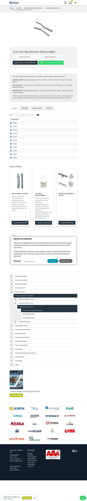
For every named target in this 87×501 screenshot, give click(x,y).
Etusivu (12, 8)
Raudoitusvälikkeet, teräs (26, 324)
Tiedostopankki (32, 481)
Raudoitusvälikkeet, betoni (52, 8)
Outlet (16, 385)
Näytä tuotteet (25, 57)
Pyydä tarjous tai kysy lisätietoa (25, 62)
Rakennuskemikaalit (21, 362)
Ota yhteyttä (27, 498)
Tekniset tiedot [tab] (37, 108)
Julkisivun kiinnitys (20, 312)
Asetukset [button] (53, 261)
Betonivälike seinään (28, 335)
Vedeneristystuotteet (21, 304)
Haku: (25, 115)
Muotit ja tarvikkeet (20, 354)
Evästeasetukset (15, 491)
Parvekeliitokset (19, 377)
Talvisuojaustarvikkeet (21, 366)
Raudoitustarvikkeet (24, 342)
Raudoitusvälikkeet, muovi (26, 320)
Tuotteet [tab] (14, 108)
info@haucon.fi (18, 481)
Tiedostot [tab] (49, 108)
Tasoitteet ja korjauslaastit (22, 350)
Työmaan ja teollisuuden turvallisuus (25, 373)
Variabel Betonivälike (28, 338)
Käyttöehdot (13, 489)
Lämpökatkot (18, 381)
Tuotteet (18, 8)
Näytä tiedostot (51, 57)
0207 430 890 (17, 480)
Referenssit (30, 483)
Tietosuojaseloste (15, 487)
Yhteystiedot (31, 485)
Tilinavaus (30, 487)
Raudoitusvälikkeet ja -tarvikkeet (33, 8)
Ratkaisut (30, 475)
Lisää (73, 124)
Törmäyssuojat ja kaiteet (22, 358)
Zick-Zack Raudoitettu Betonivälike (21, 10)
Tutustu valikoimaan (20, 281)
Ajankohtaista (31, 479)
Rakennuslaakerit (20, 308)
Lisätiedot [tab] (25, 108)
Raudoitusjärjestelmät (21, 346)
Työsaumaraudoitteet (21, 301)
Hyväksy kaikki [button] (65, 261)
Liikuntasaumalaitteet (21, 297)
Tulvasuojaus (19, 370)
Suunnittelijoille (31, 477)
